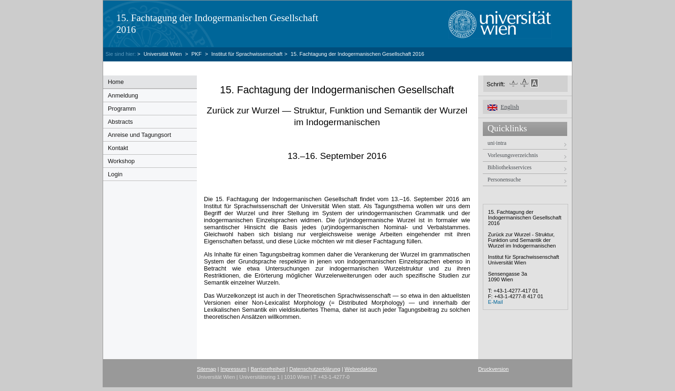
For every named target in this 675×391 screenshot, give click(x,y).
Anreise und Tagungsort (139, 134)
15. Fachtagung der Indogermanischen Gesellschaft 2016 (357, 54)
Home (116, 81)
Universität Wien (163, 54)
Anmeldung (123, 95)
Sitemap (206, 369)
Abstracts (120, 121)
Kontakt (118, 147)
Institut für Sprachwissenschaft (247, 54)
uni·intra (497, 143)
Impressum (233, 369)
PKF (196, 54)
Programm (122, 108)
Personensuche (504, 179)
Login (115, 174)
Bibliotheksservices (510, 167)
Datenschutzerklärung (314, 369)
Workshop (121, 161)
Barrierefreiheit (268, 369)
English (510, 107)
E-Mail (495, 302)
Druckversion (493, 369)
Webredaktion (361, 369)
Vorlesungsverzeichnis (513, 155)
